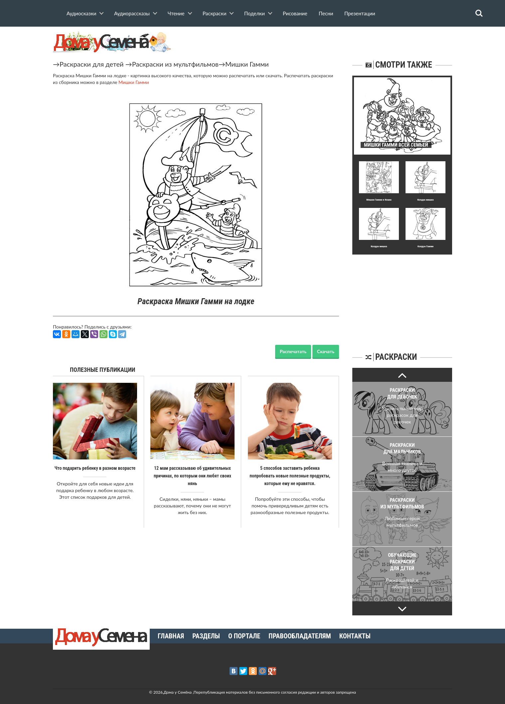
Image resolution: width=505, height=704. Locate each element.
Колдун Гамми (425, 246)
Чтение (176, 13)
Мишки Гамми (247, 64)
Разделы (206, 636)
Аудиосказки (81, 13)
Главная (171, 636)
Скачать (325, 351)
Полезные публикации (102, 369)
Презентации (359, 13)
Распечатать (293, 351)
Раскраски (214, 13)
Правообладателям (299, 636)
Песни (326, 13)
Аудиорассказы (132, 13)
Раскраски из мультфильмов (175, 64)
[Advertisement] (402, 296)
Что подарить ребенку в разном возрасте (95, 468)
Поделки (254, 13)
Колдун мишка (425, 199)
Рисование (295, 13)
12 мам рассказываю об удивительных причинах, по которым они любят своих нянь (192, 475)
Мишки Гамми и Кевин (378, 199)
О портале (244, 636)
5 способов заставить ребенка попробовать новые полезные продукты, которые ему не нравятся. (290, 475)
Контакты (355, 636)
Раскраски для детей (92, 64)
